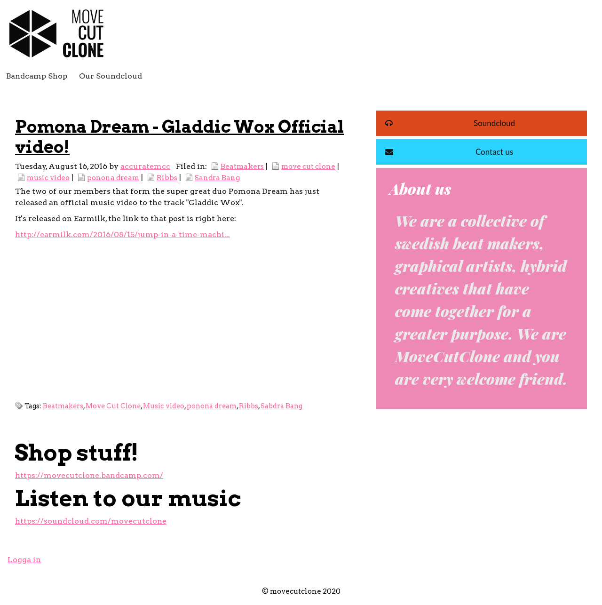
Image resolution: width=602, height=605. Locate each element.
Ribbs (167, 177)
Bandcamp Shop (36, 76)
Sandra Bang (217, 177)
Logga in (24, 559)
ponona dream (113, 177)
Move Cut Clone (113, 406)
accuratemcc (145, 166)
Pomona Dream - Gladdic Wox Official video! (179, 136)
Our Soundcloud (110, 76)
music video (48, 177)
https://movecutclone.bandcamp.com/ (89, 475)
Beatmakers (242, 166)
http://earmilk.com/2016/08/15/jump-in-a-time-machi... (122, 234)
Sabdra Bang (281, 406)
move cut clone (308, 166)
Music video (163, 406)
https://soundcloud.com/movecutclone (90, 521)
